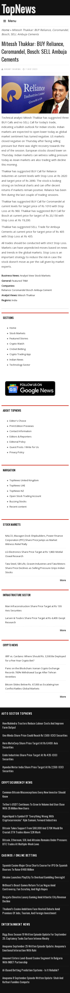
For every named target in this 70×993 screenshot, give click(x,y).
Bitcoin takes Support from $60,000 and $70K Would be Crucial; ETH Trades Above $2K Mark (32, 830)
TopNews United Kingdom (24, 480)
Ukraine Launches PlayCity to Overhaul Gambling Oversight (33, 877)
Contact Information (21, 431)
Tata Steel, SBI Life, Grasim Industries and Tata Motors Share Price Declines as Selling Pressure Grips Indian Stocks (35, 568)
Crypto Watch (17, 343)
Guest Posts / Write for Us (24, 447)
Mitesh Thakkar (26, 295)
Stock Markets (43, 275)
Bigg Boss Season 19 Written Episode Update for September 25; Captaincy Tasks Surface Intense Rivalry (34, 936)
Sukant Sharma (12, 68)
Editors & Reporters (21, 436)
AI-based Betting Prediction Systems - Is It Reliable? (30, 970)
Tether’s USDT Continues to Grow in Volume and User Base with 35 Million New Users (33, 806)
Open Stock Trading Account (25, 496)
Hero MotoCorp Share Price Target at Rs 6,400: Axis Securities (30, 745)
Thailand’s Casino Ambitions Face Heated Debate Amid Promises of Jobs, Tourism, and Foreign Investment (31, 911)
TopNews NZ (17, 491)
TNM (25, 280)
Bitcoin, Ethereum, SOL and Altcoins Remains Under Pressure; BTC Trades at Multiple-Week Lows (34, 842)
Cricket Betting (18, 349)
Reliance (6, 290)
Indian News (16, 359)
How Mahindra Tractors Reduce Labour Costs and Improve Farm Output (33, 725)
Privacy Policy (17, 452)
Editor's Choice (18, 420)
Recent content (18, 506)
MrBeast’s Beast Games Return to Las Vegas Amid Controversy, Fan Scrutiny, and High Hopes (28, 887)
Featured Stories (19, 338)
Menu (9, 21)
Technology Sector (20, 364)
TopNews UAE (17, 485)
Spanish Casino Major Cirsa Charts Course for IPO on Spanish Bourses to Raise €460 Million (34, 867)
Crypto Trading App (20, 354)
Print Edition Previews (22, 426)
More (63, 580)
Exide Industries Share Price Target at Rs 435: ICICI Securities (29, 757)
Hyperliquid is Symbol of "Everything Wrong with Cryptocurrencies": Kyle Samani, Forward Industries (29, 818)
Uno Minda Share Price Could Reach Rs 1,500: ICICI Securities (34, 735)
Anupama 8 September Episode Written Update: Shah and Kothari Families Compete (32, 980)
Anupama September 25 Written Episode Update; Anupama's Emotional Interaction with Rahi (34, 948)
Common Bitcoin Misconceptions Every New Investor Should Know (34, 794)
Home (5, 30)
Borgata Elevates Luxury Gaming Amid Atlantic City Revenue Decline (34, 899)
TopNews (18, 9)
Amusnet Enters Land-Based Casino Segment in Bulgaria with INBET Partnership (32, 960)
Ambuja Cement (43, 290)
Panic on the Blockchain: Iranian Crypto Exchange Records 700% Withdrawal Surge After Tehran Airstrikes (32, 672)
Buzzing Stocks (18, 501)
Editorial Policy (17, 441)
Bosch (29, 290)
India (14, 300)
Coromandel (19, 290)
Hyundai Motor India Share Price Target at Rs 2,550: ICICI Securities (33, 769)
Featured (17, 280)
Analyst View (27, 275)
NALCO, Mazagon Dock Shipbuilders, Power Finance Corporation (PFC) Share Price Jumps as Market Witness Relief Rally (34, 540)
